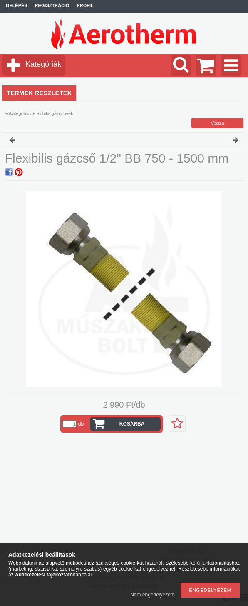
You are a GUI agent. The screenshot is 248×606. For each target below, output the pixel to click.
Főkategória (17, 113)
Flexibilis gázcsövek (53, 113)
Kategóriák (43, 64)
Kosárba (132, 424)
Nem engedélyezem (152, 595)
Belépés (16, 5)
